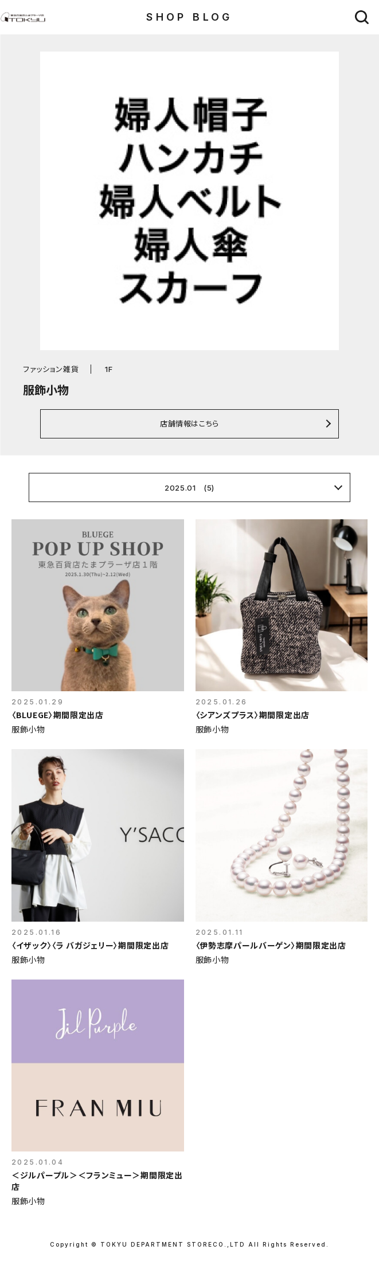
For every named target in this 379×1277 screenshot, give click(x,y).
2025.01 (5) (189, 487)
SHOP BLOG (189, 17)
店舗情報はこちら (189, 423)
